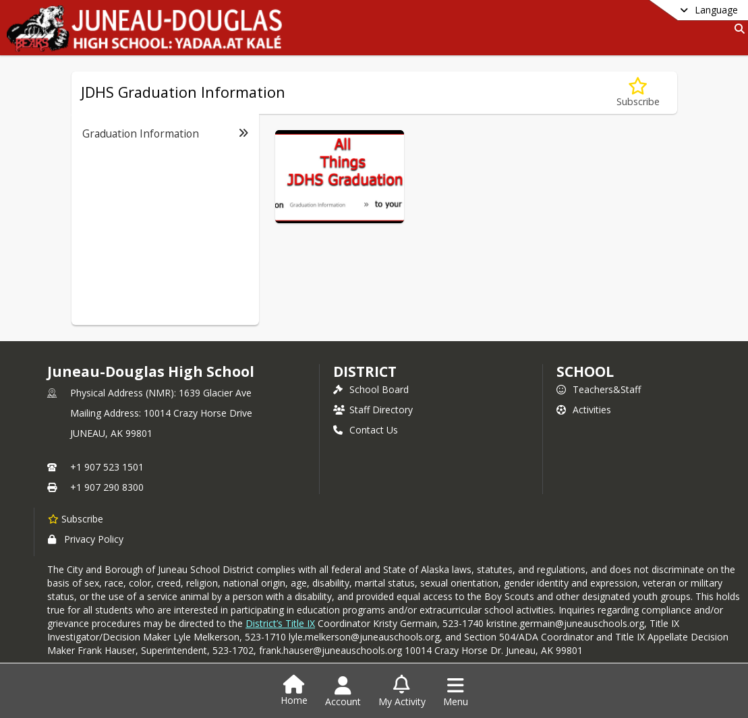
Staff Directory (373, 409)
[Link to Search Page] (737, 28)
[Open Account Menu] (343, 692)
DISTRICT (365, 371)
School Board (371, 389)
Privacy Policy (85, 539)
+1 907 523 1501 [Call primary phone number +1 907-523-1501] (107, 466)
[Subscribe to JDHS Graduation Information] (638, 92)
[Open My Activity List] (402, 692)
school (585, 371)
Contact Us (365, 429)
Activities (583, 409)
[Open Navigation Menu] (455, 692)
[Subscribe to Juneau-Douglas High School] (75, 518)
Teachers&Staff (598, 389)
